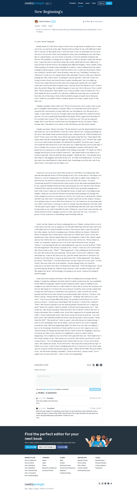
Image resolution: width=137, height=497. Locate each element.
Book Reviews (100, 460)
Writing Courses (65, 465)
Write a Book (82, 463)
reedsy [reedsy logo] (34, 3)
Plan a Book (82, 465)
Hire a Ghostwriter (31, 470)
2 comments (96, 21)
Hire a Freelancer (30, 460)
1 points (42, 398)
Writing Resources (84, 470)
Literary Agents (100, 465)
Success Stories (47, 470)
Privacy (36, 489)
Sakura (40, 32)
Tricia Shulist (50, 408)
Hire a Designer (30, 465)
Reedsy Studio (83, 460)
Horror (50, 26)
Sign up (101, 3)
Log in (109, 3)
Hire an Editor (29, 463)
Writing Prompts (100, 463)
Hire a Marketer (30, 468)
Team (44, 463)
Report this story (40, 370)
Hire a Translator (30, 473)
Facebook (62, 447)
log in (52, 389)
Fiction (44, 26)
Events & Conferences (67, 468)
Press (44, 465)
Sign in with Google (47, 447)
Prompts (73, 3)
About (44, 460)
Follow (53, 21)
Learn (87, 3)
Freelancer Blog (65, 473)
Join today (31, 447)
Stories (80, 3)
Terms (31, 489)
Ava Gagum (50, 398)
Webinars (63, 470)
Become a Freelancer (49, 468)
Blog (61, 460)
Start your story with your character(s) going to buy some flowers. (74, 29)
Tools (94, 3)
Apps (48, 3)
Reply (38, 403)
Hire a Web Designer (31, 475)
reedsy (34, 484)
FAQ (26, 489)
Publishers (98, 468)
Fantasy (37, 26)
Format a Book (82, 468)
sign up (45, 389)
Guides (62, 463)
